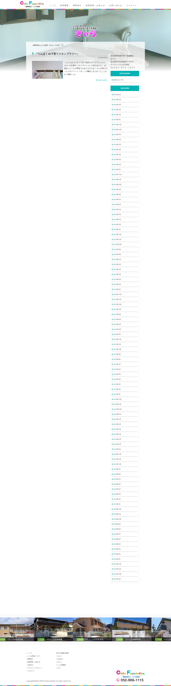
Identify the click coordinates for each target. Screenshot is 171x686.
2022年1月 (117, 334)
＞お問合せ (29, 665)
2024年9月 (117, 189)
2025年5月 (117, 154)
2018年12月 (117, 509)
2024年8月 (117, 194)
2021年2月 (117, 389)
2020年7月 (117, 419)
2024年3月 (117, 219)
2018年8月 (117, 529)
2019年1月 (117, 504)
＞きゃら (59, 662)
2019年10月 (117, 464)
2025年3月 (117, 159)
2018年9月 (117, 524)
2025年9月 (117, 134)
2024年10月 (117, 184)
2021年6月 (117, 369)
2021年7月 (117, 364)
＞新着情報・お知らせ (33, 662)
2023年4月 (117, 274)
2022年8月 (117, 314)
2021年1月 (117, 394)
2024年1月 (117, 229)
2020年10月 (118, 409)
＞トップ (29, 653)
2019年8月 (117, 474)
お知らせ (117, 80)
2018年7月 (117, 534)
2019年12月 (117, 454)
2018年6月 (117, 539)
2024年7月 (117, 199)
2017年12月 (117, 564)
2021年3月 (117, 384)
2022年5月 (117, 324)
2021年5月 (117, 374)
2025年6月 (117, 149)
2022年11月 (117, 299)
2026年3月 (117, 109)
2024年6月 (117, 204)
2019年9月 (117, 469)
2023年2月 (117, 284)
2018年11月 (117, 514)
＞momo (59, 656)
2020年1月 (117, 449)
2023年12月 (117, 234)
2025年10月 (118, 129)
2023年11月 (117, 239)
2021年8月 (117, 359)
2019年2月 (117, 499)
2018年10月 (117, 519)
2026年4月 (117, 104)
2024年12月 (117, 174)
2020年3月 (117, 439)
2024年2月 (117, 224)
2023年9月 (117, 249)
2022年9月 (117, 309)
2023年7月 (117, 259)
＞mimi (58, 668)
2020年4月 (117, 434)
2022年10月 (118, 304)
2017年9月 (117, 579)
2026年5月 (117, 99)
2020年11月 (117, 404)
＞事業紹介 (29, 659)
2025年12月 (117, 124)
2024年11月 (117, 179)
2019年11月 (117, 459)
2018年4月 (117, 549)
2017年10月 (117, 574)
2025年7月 (117, 144)
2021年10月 (117, 349)
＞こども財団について (33, 656)
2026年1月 (117, 119)
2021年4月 (117, 379)
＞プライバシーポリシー (34, 668)
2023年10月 (118, 244)
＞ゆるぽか (59, 659)
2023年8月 (117, 254)
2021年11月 (117, 344)
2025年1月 (117, 169)
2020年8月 (117, 414)
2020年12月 (118, 399)
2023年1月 (117, 289)
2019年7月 (117, 479)
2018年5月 (117, 544)
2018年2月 (117, 554)
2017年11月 (117, 569)
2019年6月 (117, 484)
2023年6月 (117, 264)
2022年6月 (117, 319)
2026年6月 (117, 94)
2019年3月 (117, 494)
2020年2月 (117, 444)
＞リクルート (30, 671)
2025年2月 (117, 164)
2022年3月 (117, 329)
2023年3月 (117, 279)
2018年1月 (117, 559)
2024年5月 (117, 209)
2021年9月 (117, 354)
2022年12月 (117, 294)
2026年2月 (117, 114)
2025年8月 (117, 139)
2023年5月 (117, 269)
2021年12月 (117, 339)
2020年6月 (117, 424)
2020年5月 (117, 429)
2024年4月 (117, 214)
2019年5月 (117, 489)
